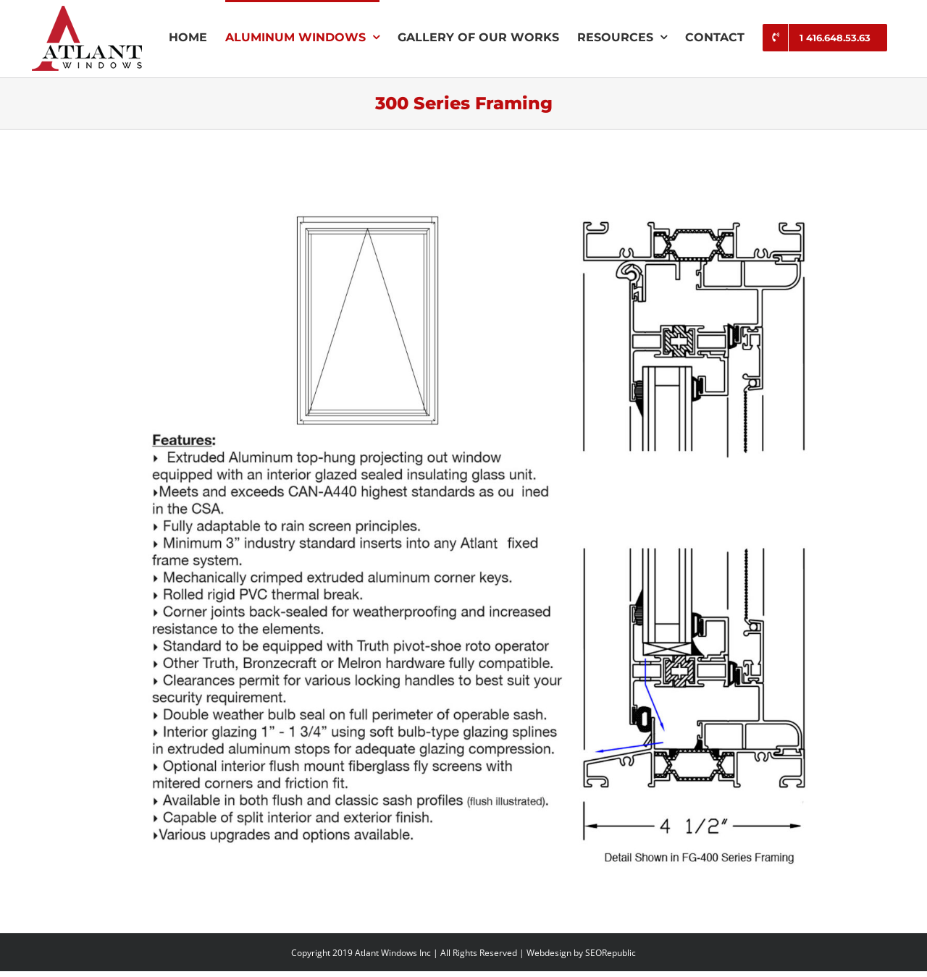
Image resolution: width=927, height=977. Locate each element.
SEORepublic (610, 953)
